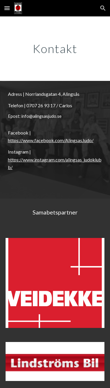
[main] (55, 48)
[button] (7, 8)
